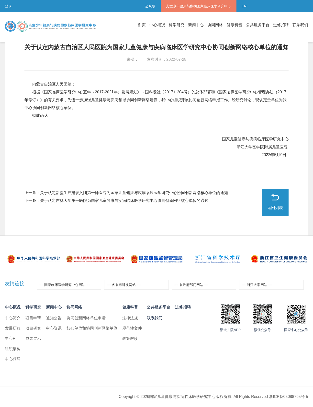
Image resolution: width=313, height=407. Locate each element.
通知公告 (54, 318)
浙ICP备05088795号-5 (288, 397)
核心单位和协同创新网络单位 (92, 328)
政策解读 (130, 338)
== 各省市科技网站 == (124, 285)
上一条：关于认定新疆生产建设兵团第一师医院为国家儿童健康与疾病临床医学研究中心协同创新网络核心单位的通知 (126, 193)
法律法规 (130, 318)
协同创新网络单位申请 (86, 318)
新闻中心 (196, 25)
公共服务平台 (257, 25)
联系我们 (300, 25)
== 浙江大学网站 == (257, 285)
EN (244, 6)
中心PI (10, 338)
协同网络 (215, 25)
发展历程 (13, 328)
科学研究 (176, 25)
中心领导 (13, 359)
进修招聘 (281, 25)
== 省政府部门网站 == (191, 285)
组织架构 (13, 349)
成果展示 (33, 338)
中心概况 (157, 25)
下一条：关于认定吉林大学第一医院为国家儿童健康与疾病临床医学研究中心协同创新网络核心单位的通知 (116, 200)
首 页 (141, 25)
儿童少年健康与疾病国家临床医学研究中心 (198, 6)
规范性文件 (132, 328)
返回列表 (275, 208)
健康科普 (234, 25)
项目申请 (33, 318)
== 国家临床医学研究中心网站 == (64, 285)
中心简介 (13, 318)
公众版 (150, 6)
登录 (8, 6)
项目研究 (33, 328)
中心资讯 (54, 328)
